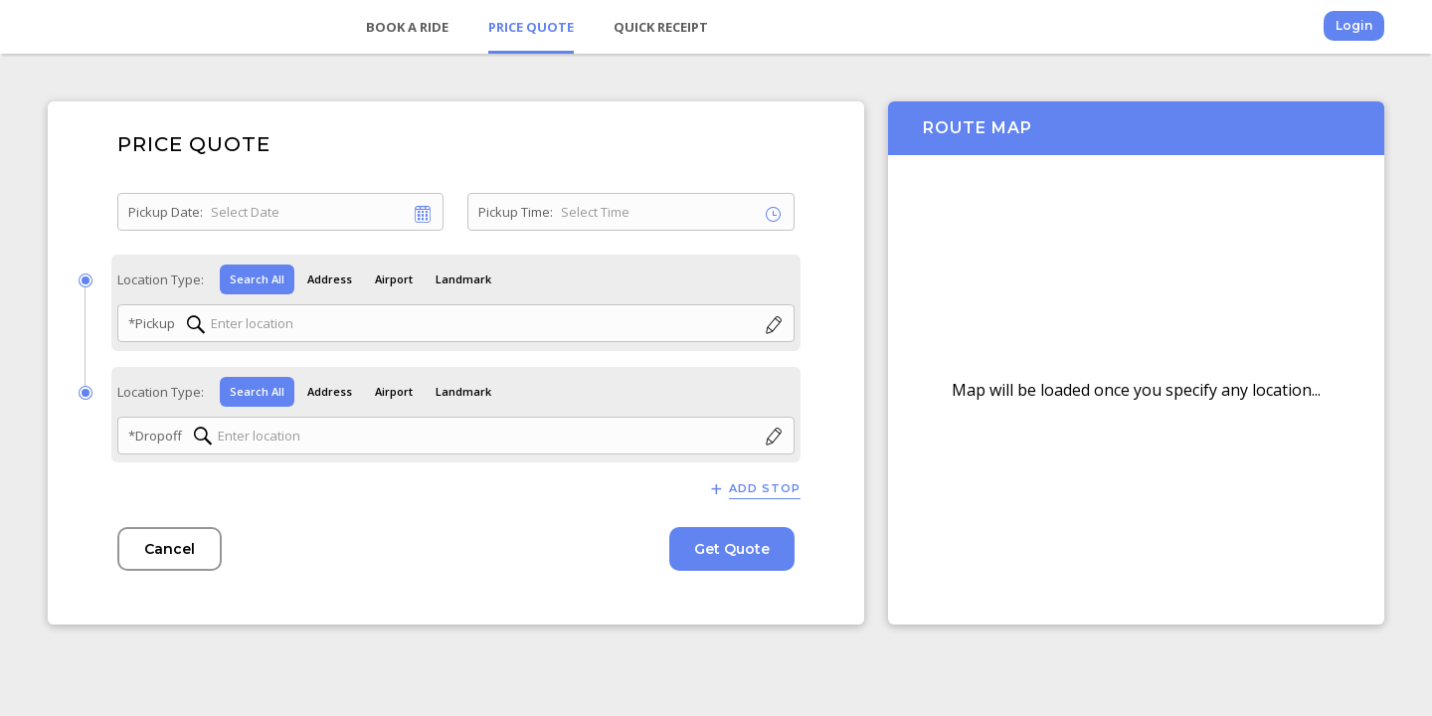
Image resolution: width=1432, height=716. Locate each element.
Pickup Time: (515, 212)
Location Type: (160, 279)
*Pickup (151, 323)
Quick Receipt (661, 27)
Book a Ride (407, 27)
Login (1354, 25)
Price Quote (531, 27)
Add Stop (765, 488)
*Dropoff (155, 436)
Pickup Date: (165, 212)
